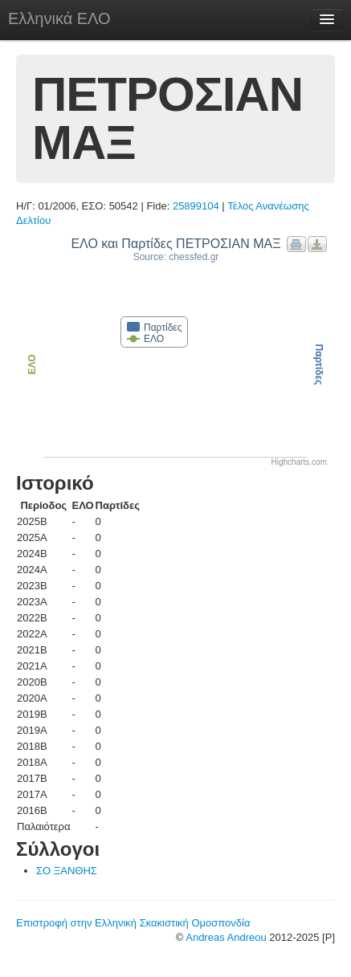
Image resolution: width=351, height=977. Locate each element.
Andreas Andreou (226, 937)
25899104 (196, 206)
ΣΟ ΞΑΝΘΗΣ (66, 871)
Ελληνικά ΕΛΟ (59, 18)
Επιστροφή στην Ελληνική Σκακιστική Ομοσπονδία (133, 923)
